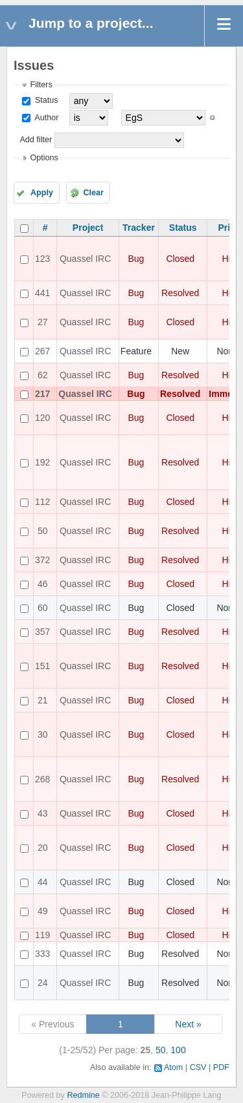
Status (45, 100)
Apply (41, 192)
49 (43, 911)
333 (42, 953)
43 (43, 813)
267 (42, 351)
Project (88, 227)
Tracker (138, 227)
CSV (198, 1067)
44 (43, 882)
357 (42, 631)
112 (42, 502)
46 (43, 584)
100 (177, 1050)
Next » (188, 1024)
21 (43, 700)
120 (42, 417)
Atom (173, 1067)
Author (45, 117)
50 (43, 531)
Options (44, 157)
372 (42, 560)
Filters (41, 84)
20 (43, 847)
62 (43, 375)
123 (42, 258)
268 (42, 779)
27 (43, 322)
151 (42, 666)
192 (42, 462)
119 (42, 935)
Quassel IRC (85, 258)
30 (43, 734)
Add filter (35, 139)
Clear (93, 192)
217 (42, 394)
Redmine (83, 1095)
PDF (221, 1067)
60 (43, 608)
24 (43, 983)
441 (42, 293)
